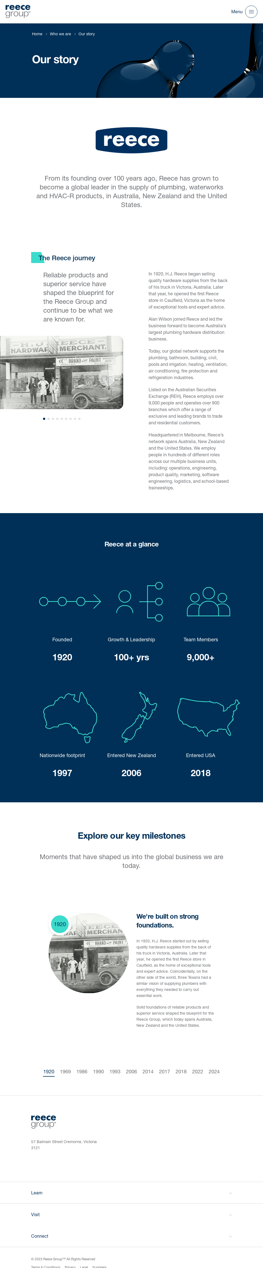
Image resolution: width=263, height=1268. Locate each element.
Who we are (60, 33)
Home (37, 33)
